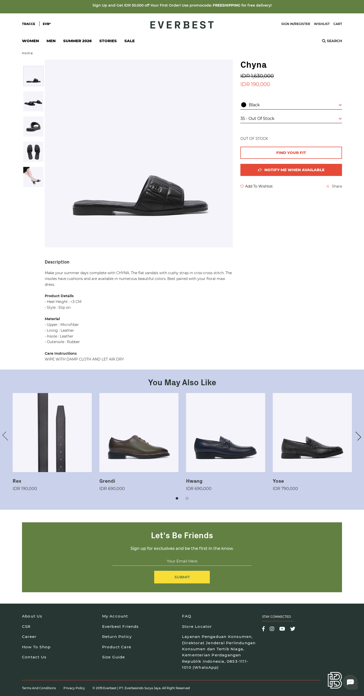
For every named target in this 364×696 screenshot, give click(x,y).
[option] (33, 76)
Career (29, 636)
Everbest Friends (120, 626)
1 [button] (177, 498)
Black (291, 104)
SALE (129, 40)
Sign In (287, 24)
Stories (108, 40)
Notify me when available (291, 169)
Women (30, 42)
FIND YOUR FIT (291, 152)
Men (51, 42)
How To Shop (36, 647)
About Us (32, 616)
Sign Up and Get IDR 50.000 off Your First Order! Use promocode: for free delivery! (182, 5)
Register (302, 24)
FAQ (187, 616)
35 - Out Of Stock (291, 118)
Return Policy (117, 636)
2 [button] (187, 498)
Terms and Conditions (39, 688)
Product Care (116, 647)
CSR (26, 626)
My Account (115, 616)
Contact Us (34, 657)
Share (334, 186)
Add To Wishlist (256, 186)
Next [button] (356, 436)
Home (27, 53)
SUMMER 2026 (77, 40)
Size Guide (113, 657)
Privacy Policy (74, 688)
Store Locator (197, 626)
